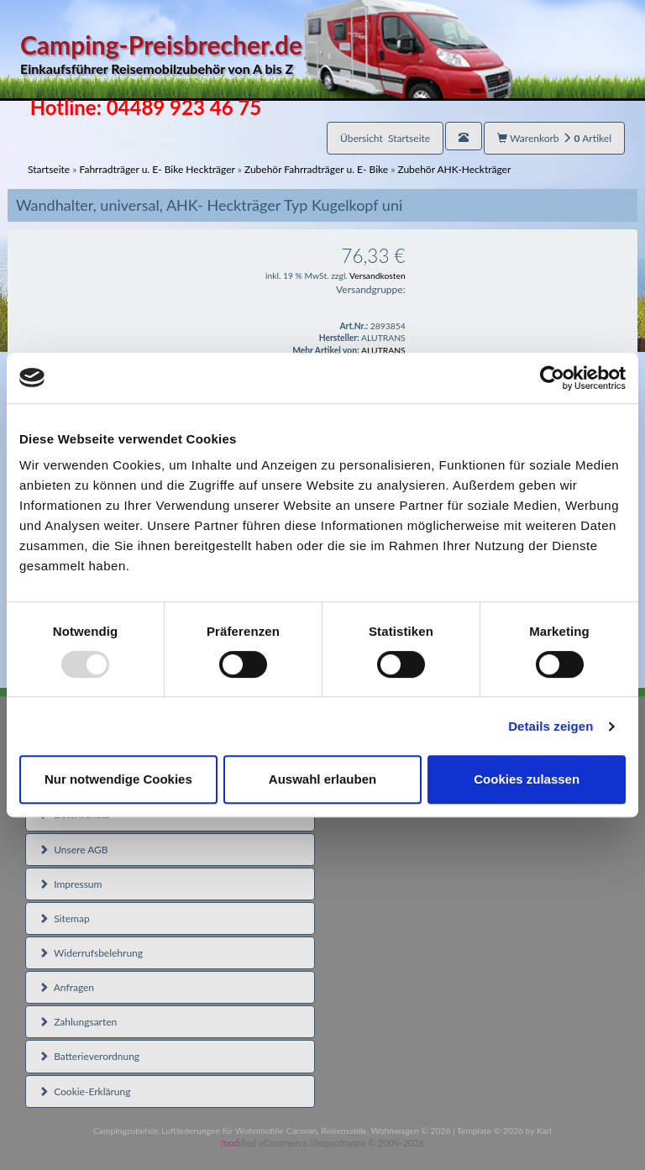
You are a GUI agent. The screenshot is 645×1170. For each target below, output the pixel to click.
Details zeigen (550, 726)
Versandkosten (377, 275)
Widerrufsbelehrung (91, 953)
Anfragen (66, 987)
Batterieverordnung (89, 1056)
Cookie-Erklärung (84, 1091)
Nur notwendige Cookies (118, 779)
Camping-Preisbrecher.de (266, 54)
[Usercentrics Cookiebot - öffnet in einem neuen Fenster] (552, 378)
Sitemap (64, 918)
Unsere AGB (73, 849)
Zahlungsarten (78, 1021)
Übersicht (385, 138)
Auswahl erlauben (322, 779)
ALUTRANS (383, 350)
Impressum (70, 884)
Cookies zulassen (526, 779)
